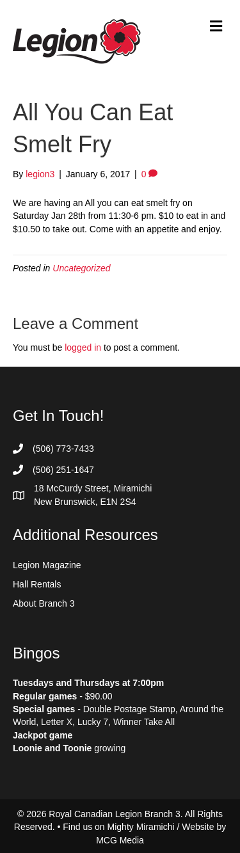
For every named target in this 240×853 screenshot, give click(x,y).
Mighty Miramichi (141, 827)
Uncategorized (81, 268)
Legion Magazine (47, 565)
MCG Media (120, 840)
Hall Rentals (37, 584)
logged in (83, 347)
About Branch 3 (44, 603)
